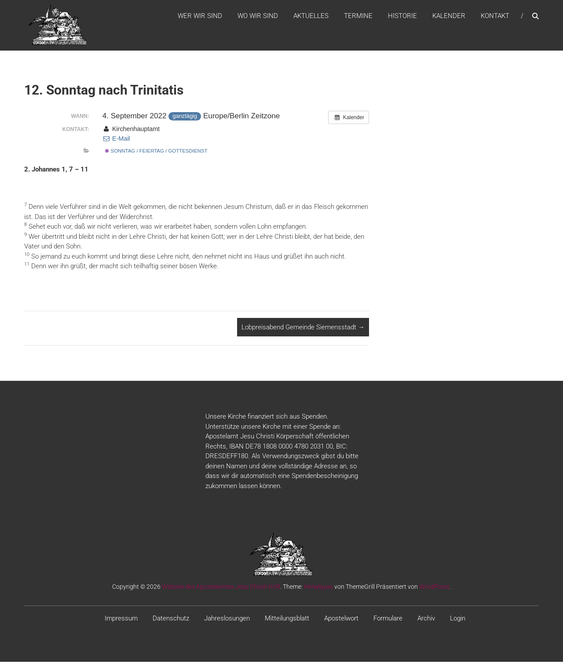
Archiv (426, 621)
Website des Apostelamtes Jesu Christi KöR (221, 589)
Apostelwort (341, 621)
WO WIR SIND (258, 17)
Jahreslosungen (227, 621)
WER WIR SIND (200, 17)
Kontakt (495, 17)
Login (457, 621)
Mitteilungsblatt (287, 621)
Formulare (387, 621)
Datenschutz (171, 621)
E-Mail (116, 141)
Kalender (448, 17)
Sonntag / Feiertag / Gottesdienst (156, 153)
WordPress (434, 589)
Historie (402, 17)
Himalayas (318, 589)
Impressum (121, 621)
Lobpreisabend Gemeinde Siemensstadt (303, 329)
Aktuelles (311, 17)
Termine (358, 17)
